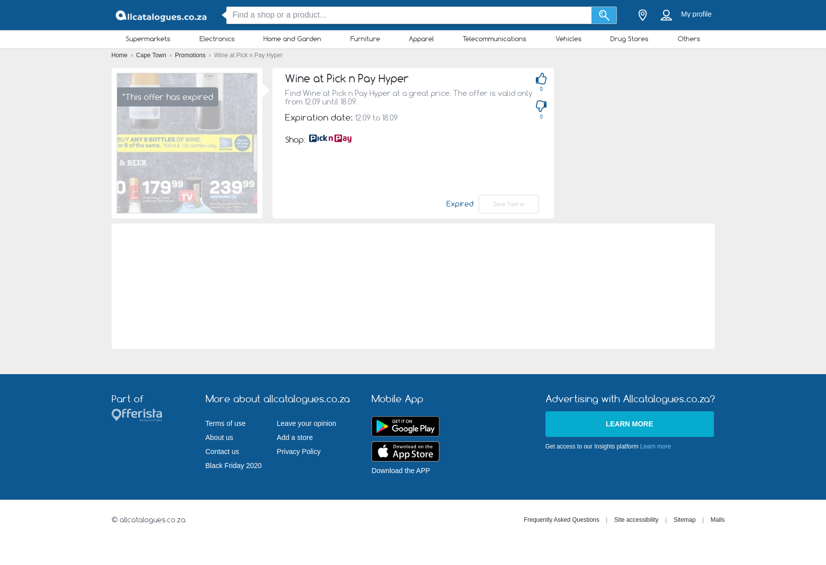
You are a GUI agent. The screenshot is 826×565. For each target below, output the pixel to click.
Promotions (191, 55)
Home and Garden (292, 39)
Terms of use (226, 423)
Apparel (421, 39)
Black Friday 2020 (234, 466)
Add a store (295, 437)
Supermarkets (148, 39)
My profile (696, 14)
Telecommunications (494, 39)
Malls (717, 519)
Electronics (217, 39)
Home (120, 55)
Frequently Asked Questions (561, 519)
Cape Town (152, 55)
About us (219, 437)
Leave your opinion (306, 423)
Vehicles (569, 39)
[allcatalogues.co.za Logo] (162, 15)
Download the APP (401, 471)
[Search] (604, 15)
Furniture (365, 39)
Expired (460, 203)
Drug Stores (629, 39)
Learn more (629, 424)
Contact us (222, 451)
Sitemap (685, 519)
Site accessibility (636, 519)
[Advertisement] (413, 286)
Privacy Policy (299, 451)
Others (689, 39)
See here (508, 203)
